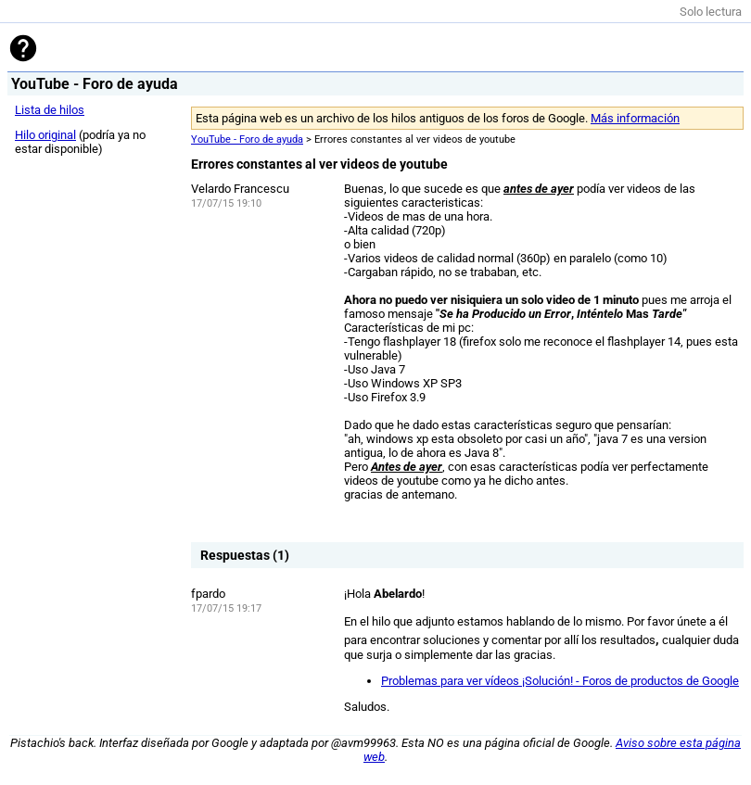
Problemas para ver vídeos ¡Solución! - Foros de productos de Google (560, 681)
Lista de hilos (49, 110)
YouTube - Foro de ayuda (247, 139)
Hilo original (45, 135)
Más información (635, 118)
